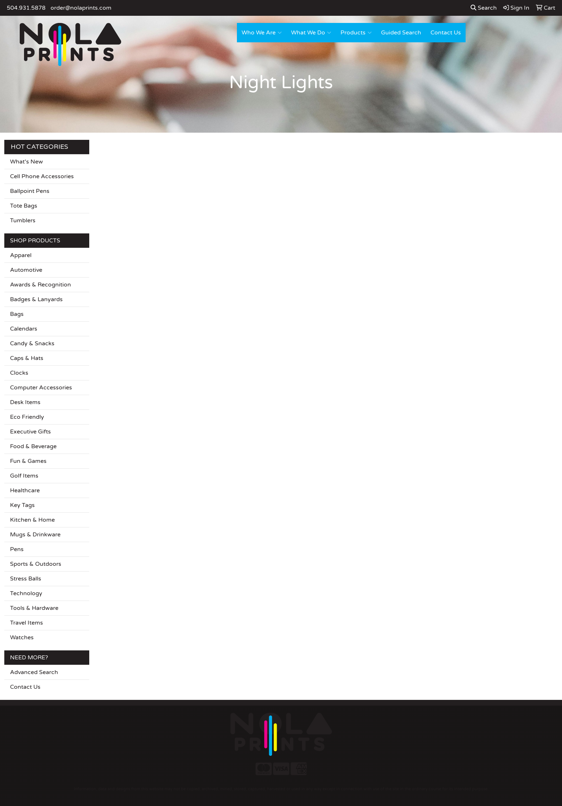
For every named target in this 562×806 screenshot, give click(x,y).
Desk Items (25, 402)
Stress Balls (25, 578)
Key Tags (22, 505)
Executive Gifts (30, 431)
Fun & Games (28, 461)
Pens (17, 549)
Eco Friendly (27, 417)
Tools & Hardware (34, 608)
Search (484, 7)
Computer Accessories (41, 387)
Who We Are (262, 32)
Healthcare (25, 490)
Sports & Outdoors (35, 564)
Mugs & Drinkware (35, 534)
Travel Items (26, 622)
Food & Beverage (33, 446)
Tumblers (22, 220)
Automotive (26, 270)
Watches (22, 637)
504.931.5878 (26, 7)
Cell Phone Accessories (42, 176)
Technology (26, 593)
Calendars (23, 328)
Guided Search (401, 32)
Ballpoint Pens (29, 191)
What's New (26, 161)
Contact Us (445, 32)
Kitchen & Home (32, 519)
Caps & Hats (26, 358)
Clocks (19, 372)
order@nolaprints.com (81, 7)
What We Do (311, 32)
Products (356, 32)
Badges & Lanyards (36, 299)
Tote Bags (23, 205)
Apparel (21, 255)
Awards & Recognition (40, 284)
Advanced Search (34, 672)
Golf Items (24, 475)
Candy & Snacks (32, 343)
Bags (17, 314)
